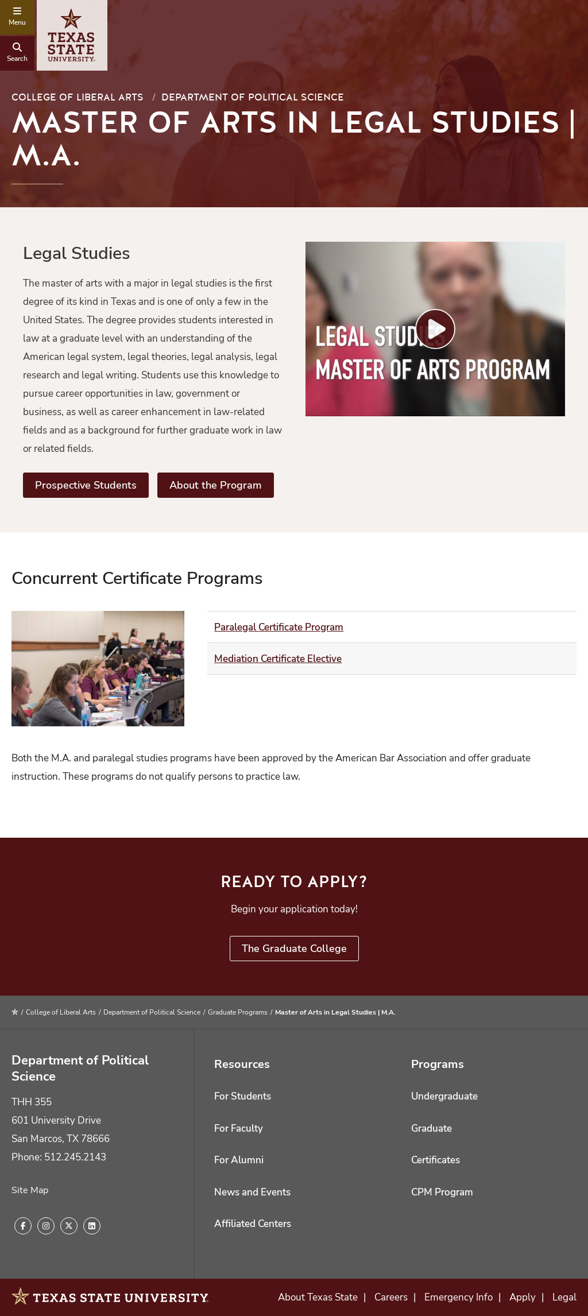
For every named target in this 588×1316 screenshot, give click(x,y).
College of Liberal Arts (77, 97)
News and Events (252, 1192)
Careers (391, 1297)
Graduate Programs (238, 1012)
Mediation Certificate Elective (278, 658)
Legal (564, 1297)
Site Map (29, 1190)
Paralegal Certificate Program (278, 627)
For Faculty (238, 1128)
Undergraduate (444, 1096)
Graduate (431, 1128)
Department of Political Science (252, 97)
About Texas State (318, 1297)
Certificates (435, 1160)
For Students (242, 1096)
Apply (522, 1297)
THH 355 (31, 1102)
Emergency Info (458, 1297)
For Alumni (239, 1160)
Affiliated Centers (252, 1223)
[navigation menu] (17, 17)
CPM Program (442, 1192)
